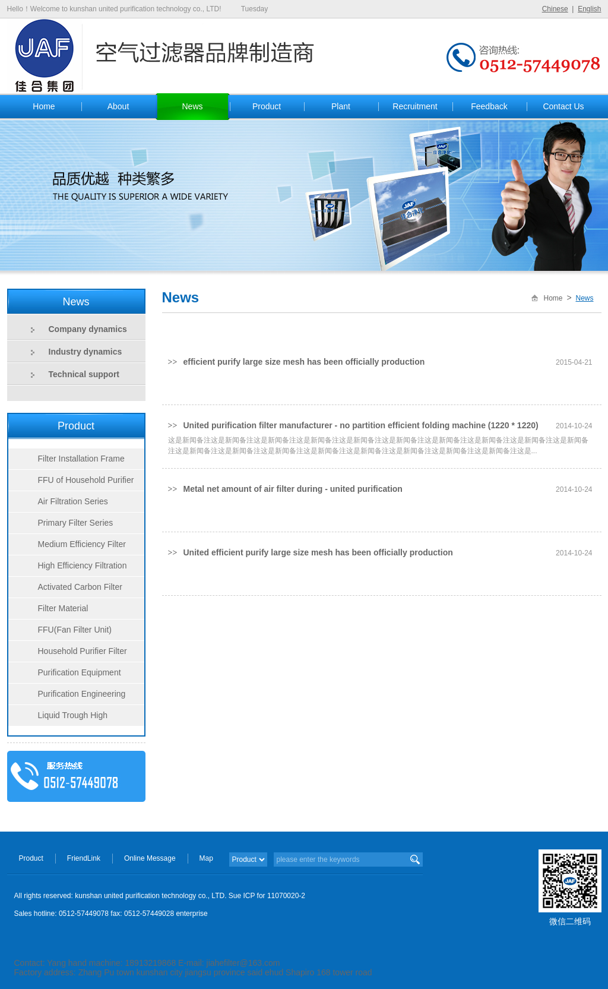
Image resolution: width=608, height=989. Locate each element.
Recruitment (414, 106)
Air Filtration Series (73, 501)
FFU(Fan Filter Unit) (75, 629)
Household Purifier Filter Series (67, 654)
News (192, 106)
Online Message (150, 858)
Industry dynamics (85, 351)
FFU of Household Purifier (86, 480)
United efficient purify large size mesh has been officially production (317, 552)
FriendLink (83, 858)
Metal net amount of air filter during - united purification (292, 489)
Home (44, 106)
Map (206, 858)
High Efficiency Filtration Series (67, 568)
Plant (340, 106)
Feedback (489, 106)
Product (266, 106)
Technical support (84, 374)
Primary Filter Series (75, 522)
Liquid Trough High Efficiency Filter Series (58, 718)
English (589, 9)
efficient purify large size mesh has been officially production (304, 361)
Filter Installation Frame (81, 458)
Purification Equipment (79, 672)
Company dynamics (88, 329)
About (118, 106)
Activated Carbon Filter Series (65, 590)
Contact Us (563, 106)
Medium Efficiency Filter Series (67, 547)
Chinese (555, 9)
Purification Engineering (82, 694)
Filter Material (63, 608)
